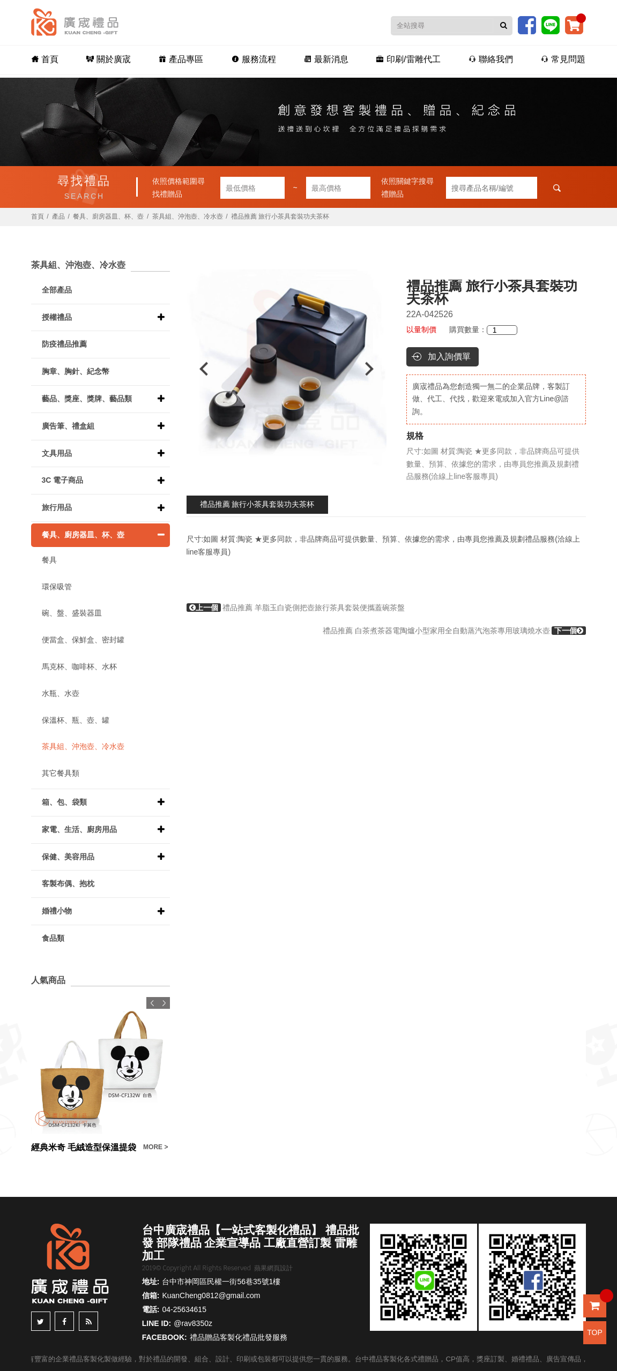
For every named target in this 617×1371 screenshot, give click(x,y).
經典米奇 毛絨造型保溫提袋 (83, 1147)
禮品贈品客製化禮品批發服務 (238, 1337)
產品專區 (188, 59)
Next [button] (374, 369)
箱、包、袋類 (64, 802)
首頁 (60, 59)
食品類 (53, 938)
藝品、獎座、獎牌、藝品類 (87, 398)
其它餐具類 (60, 773)
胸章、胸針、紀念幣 (75, 371)
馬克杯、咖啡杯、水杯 (79, 666)
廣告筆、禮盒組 (68, 426)
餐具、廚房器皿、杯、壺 (108, 216)
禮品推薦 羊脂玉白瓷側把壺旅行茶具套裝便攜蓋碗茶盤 (296, 607)
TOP (595, 1332)
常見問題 (547, 59)
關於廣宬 (120, 59)
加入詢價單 (449, 356)
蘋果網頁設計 (273, 1268)
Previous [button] (199, 369)
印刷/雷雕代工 (402, 59)
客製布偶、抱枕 (68, 883)
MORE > (155, 1147)
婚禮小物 (57, 910)
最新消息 (324, 59)
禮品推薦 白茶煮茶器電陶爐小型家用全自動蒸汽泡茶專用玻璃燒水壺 (454, 630)
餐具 (49, 560)
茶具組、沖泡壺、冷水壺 (187, 216)
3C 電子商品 (63, 480)
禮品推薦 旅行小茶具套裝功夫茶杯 (257, 504)
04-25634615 (184, 1309)
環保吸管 (57, 586)
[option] (286, 369)
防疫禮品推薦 (64, 344)
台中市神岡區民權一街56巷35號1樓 (221, 1281)
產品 (58, 216)
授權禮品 (57, 317)
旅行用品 (57, 507)
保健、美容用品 (68, 856)
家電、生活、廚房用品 (79, 829)
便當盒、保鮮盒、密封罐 (83, 639)
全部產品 (57, 290)
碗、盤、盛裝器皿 (72, 613)
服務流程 (256, 59)
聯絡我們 (479, 59)
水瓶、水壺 (60, 693)
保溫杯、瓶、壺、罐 (75, 720)
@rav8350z (193, 1323)
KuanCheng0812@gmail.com (211, 1295)
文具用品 (57, 453)
